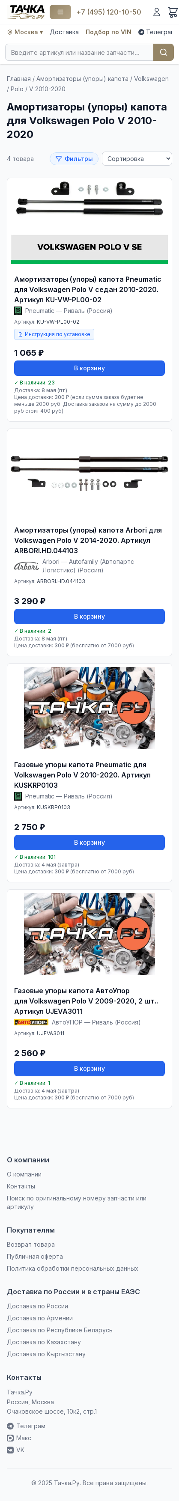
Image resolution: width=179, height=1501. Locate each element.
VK (15, 1449)
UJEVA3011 (50, 1033)
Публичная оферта (35, 1256)
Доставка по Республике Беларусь (60, 1330)
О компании (24, 1174)
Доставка (64, 32)
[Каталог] (60, 12)
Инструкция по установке (54, 334)
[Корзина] (173, 12)
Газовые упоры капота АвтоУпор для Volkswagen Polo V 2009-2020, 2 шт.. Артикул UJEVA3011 (86, 1001)
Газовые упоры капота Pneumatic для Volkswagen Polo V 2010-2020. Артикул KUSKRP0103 (82, 774)
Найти (163, 52)
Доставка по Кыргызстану (46, 1354)
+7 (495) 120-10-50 (108, 12)
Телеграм (156, 32)
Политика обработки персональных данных (72, 1268)
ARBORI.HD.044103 (61, 581)
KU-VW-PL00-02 (58, 322)
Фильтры (74, 158)
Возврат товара (31, 1244)
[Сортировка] (137, 159)
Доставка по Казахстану (44, 1342)
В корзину (89, 368)
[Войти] (157, 12)
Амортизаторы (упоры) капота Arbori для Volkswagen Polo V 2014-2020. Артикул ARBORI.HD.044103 (88, 540)
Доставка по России (37, 1306)
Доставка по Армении (40, 1318)
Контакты (21, 1186)
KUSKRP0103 (53, 807)
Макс (19, 1437)
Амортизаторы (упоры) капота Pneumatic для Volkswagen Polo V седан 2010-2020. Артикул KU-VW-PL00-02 (87, 289)
